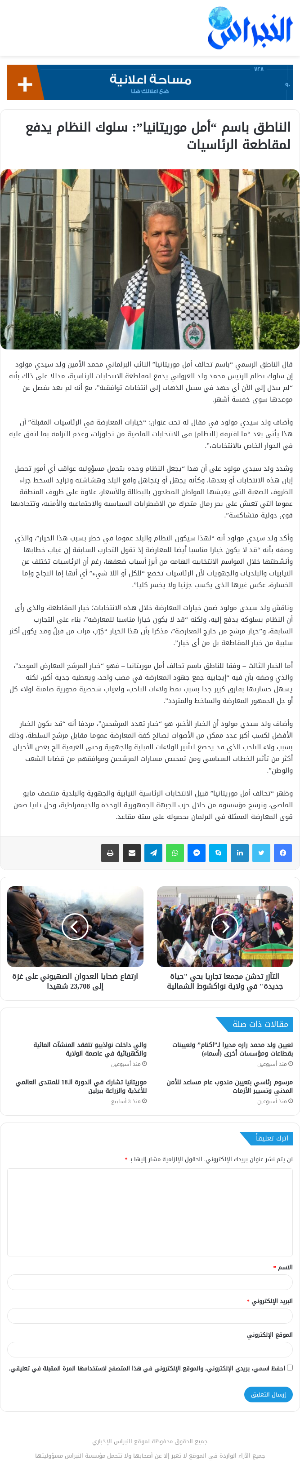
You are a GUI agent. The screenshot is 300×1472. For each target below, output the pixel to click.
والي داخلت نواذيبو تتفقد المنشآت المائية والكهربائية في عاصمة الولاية (90, 1049)
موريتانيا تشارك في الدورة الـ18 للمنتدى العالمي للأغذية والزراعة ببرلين (81, 1086)
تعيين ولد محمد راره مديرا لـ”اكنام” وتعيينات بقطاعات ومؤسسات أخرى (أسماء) (232, 1049)
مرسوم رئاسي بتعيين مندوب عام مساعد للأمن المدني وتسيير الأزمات (229, 1086)
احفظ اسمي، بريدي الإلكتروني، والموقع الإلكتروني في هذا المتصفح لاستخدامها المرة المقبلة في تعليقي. (147, 1368)
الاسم (283, 1267)
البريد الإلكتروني (270, 1301)
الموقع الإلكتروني (270, 1334)
